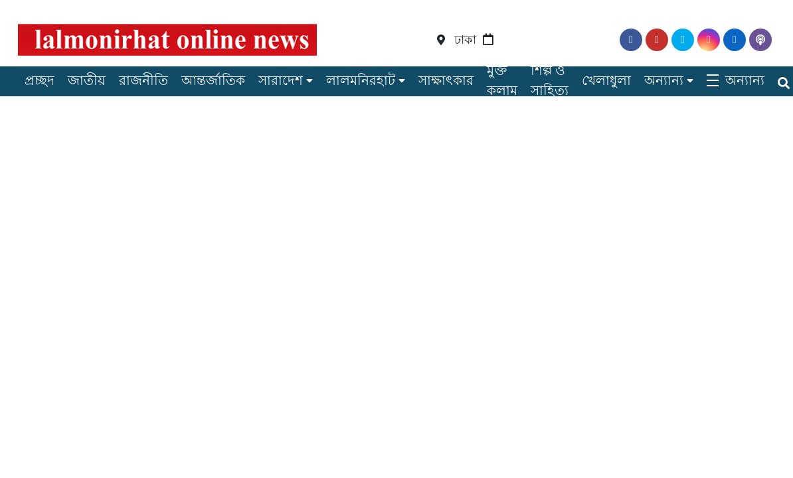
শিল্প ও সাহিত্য (550, 80)
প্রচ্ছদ (39, 80)
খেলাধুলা (606, 80)
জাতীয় (87, 80)
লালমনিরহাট (360, 80)
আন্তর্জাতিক (213, 80)
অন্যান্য (663, 80)
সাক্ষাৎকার (446, 80)
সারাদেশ (280, 80)
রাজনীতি (143, 80)
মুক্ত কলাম (502, 80)
